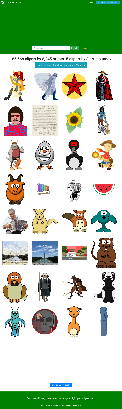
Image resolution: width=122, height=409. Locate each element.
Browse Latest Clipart (61, 385)
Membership (66, 405)
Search (74, 48)
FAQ (42, 405)
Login (92, 2)
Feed (75, 405)
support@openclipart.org (79, 398)
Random (84, 48)
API (79, 405)
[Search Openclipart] (51, 48)
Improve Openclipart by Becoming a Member (61, 65)
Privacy (49, 405)
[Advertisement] (61, 26)
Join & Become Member (108, 2)
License (56, 405)
